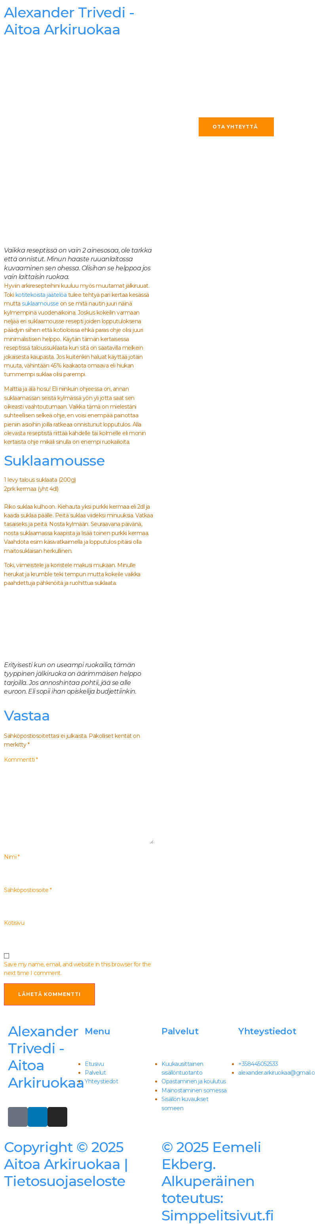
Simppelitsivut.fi (217, 1181)
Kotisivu (14, 922)
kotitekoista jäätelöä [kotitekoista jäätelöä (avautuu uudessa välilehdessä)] (41, 294)
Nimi (11, 856)
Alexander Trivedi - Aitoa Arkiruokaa (46, 1056)
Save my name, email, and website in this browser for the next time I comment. (77, 969)
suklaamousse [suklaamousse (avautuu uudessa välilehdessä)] (40, 303)
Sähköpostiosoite (27, 890)
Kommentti (21, 759)
